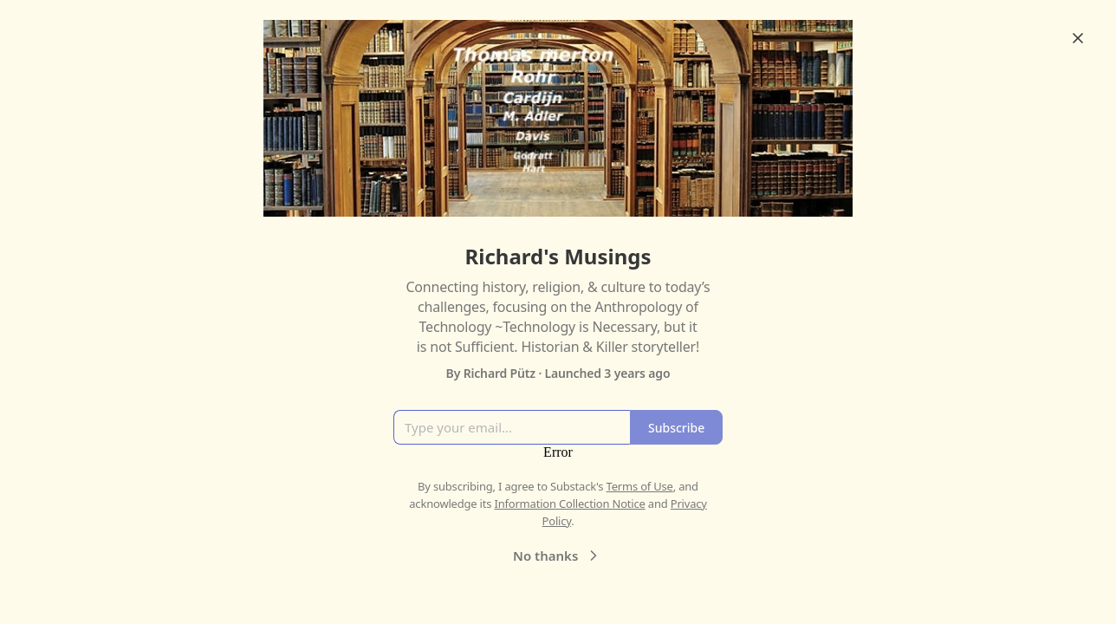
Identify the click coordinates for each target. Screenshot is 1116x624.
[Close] (1078, 38)
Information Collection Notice (569, 503)
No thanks (557, 555)
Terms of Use (640, 486)
